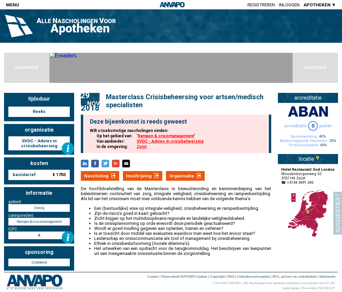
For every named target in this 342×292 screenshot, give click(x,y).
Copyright (217, 276)
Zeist (142, 146)
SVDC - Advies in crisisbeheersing (170, 141)
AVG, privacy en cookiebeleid (294, 276)
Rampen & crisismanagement (166, 136)
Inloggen (289, 4)
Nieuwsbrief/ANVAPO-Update (184, 276)
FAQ (230, 276)
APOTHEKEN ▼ (320, 4)
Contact (153, 276)
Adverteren (327, 276)
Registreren (261, 4)
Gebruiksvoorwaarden (253, 276)
